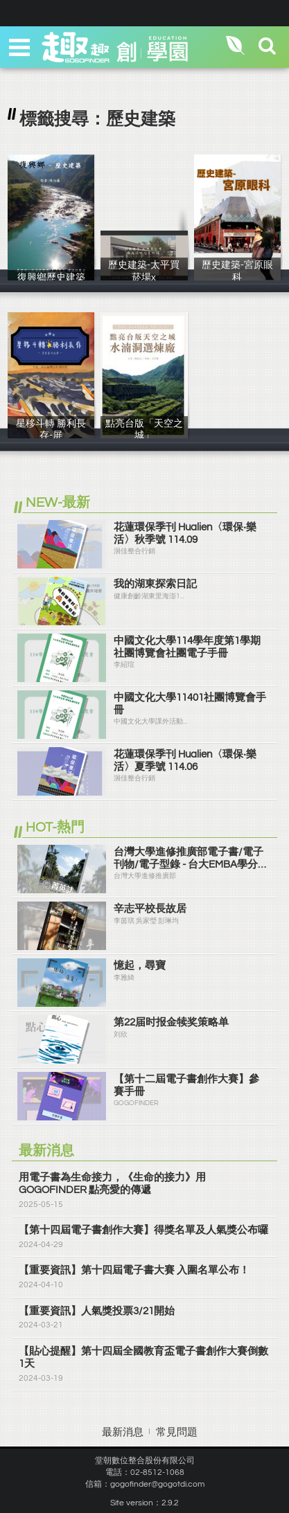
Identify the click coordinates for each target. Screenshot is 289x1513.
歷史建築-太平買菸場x (143, 277)
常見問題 (177, 1432)
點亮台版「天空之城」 (143, 435)
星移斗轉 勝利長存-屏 (51, 435)
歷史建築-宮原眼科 (237, 277)
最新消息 (122, 1432)
